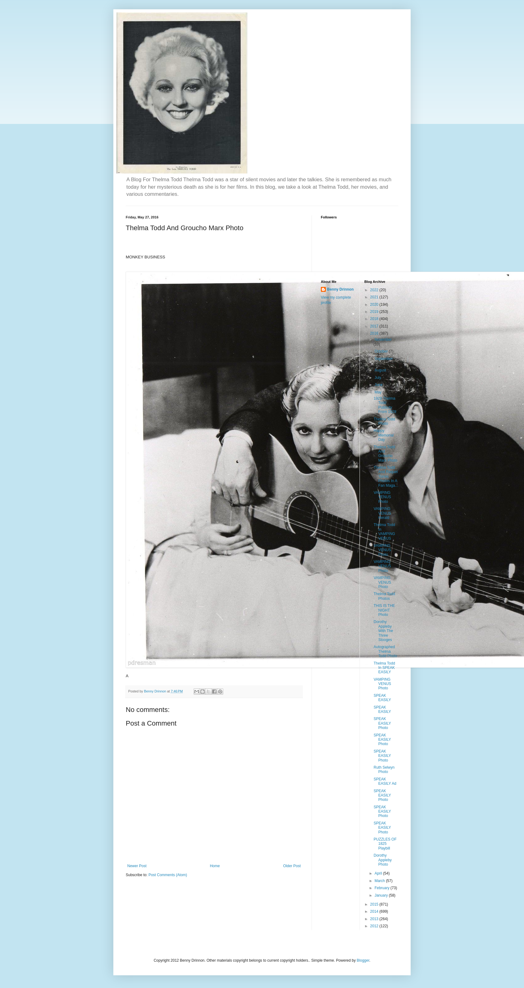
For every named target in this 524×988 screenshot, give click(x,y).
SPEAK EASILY (382, 697)
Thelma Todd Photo (384, 421)
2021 (374, 297)
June (378, 385)
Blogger (363, 960)
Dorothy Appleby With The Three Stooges (383, 631)
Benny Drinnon (340, 289)
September (383, 359)
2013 (374, 919)
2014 (374, 911)
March (380, 881)
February (382, 888)
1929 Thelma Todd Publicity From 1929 (384, 405)
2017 (374, 326)
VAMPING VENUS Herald (382, 513)
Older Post (292, 866)
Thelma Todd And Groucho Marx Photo (385, 454)
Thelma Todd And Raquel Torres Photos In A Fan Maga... (385, 476)
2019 (374, 312)
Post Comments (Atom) (167, 875)
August (380, 370)
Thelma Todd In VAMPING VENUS (384, 531)
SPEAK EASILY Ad (384, 781)
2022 (374, 290)
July (378, 377)
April (378, 873)
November (382, 339)
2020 (374, 304)
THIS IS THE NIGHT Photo (384, 610)
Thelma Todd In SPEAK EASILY (384, 667)
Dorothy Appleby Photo (382, 860)
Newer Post (136, 866)
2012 (374, 926)
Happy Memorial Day (383, 435)
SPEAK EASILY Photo (382, 723)
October (381, 351)
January (381, 895)
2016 (374, 333)
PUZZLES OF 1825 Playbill (384, 843)
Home (215, 866)
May (378, 392)
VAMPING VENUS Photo (382, 497)
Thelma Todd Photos (384, 596)
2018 (374, 319)
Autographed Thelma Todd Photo (385, 651)
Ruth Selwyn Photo (383, 769)
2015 (374, 904)
